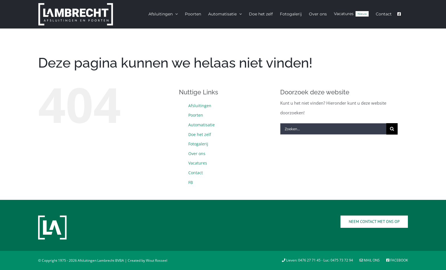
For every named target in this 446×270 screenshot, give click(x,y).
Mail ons (370, 260)
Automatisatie (201, 124)
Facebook (397, 260)
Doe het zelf (199, 134)
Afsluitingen (199, 105)
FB (190, 182)
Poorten (195, 115)
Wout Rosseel (156, 260)
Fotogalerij (198, 144)
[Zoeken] (392, 129)
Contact (195, 172)
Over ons (196, 153)
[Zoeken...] (333, 129)
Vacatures (197, 163)
